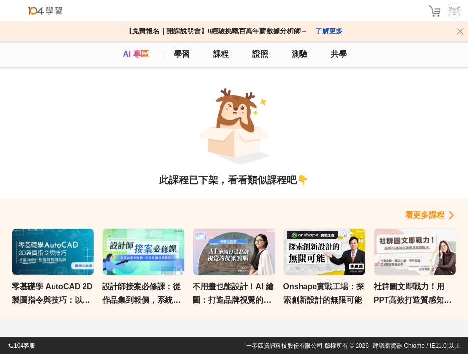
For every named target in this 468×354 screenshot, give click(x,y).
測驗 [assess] (299, 54)
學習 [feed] (182, 54)
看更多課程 (424, 215)
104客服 (21, 345)
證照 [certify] (260, 54)
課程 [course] (221, 54)
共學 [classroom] (339, 54)
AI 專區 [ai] (135, 54)
